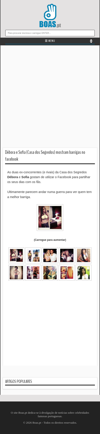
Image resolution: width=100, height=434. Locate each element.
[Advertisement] (50, 98)
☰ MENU (50, 41)
